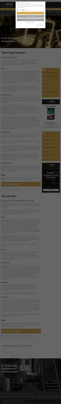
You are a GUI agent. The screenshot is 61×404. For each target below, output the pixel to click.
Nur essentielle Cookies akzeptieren (30, 19)
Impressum (38, 25)
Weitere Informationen (30, 22)
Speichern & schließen (30, 16)
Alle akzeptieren (30, 13)
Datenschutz (42, 25)
